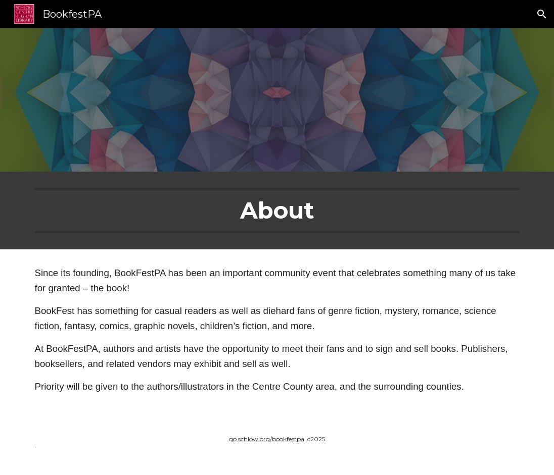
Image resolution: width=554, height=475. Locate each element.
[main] (277, 210)
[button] (542, 14)
